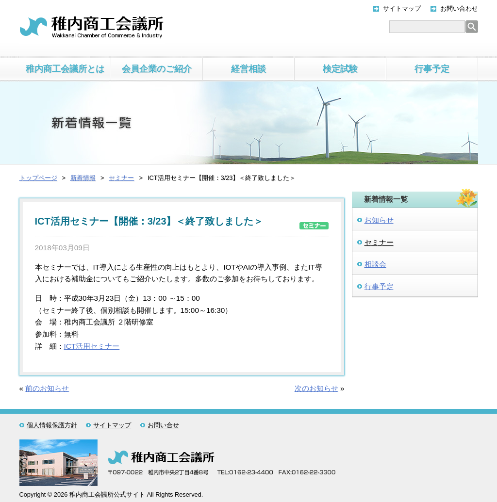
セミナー (121, 177)
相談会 (375, 264)
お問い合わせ (459, 8)
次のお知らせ (316, 388)
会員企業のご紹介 (157, 69)
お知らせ (379, 220)
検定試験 (340, 69)
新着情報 (83, 177)
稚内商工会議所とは (65, 69)
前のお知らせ (47, 388)
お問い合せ (163, 425)
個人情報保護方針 (52, 425)
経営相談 (248, 69)
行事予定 (431, 69)
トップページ (38, 177)
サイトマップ (402, 8)
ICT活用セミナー (92, 346)
